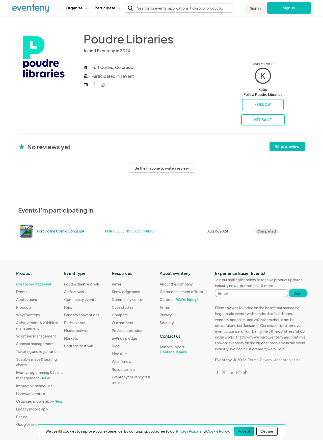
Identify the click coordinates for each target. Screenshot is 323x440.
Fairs (68, 307)
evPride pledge (124, 338)
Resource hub (123, 369)
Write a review (287, 146)
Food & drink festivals (82, 284)
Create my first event (33, 284)
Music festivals (76, 330)
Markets (71, 338)
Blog (116, 346)
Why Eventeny (28, 315)
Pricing (22, 417)
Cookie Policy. (218, 431)
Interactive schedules (34, 385)
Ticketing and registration (37, 351)
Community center (128, 299)
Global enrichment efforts (181, 291)
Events (22, 291)
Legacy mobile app (32, 409)
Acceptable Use (287, 359)
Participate (107, 7)
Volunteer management (36, 336)
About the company (176, 284)
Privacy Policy (187, 431)
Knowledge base (126, 291)
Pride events (74, 322)
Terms (165, 307)
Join (297, 293)
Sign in (255, 8)
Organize (76, 7)
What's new (121, 361)
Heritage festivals (79, 346)
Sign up (289, 8)
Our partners (122, 322)
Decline (267, 431)
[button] (76, 7)
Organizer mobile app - (39, 401)
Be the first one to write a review (161, 168)
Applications (26, 299)
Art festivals (74, 291)
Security (167, 322)
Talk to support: (181, 350)
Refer (116, 284)
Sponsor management (35, 343)
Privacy (166, 315)
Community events (80, 299)
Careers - (179, 299)
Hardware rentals (30, 393)
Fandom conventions (81, 315)
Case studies (122, 307)
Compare (120, 315)
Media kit (119, 353)
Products (24, 307)
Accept (244, 431)
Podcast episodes (127, 330)
